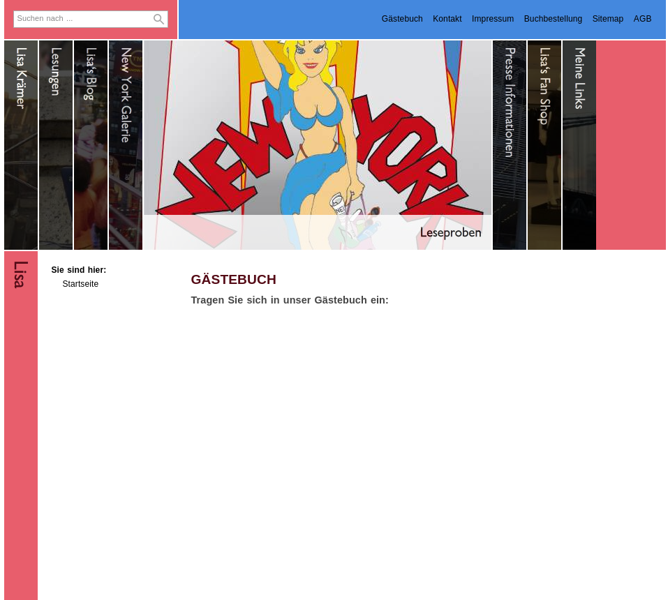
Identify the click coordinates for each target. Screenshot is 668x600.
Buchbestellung (553, 19)
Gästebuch (402, 19)
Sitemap (608, 19)
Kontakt (447, 19)
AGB (643, 19)
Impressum (493, 19)
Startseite (81, 284)
